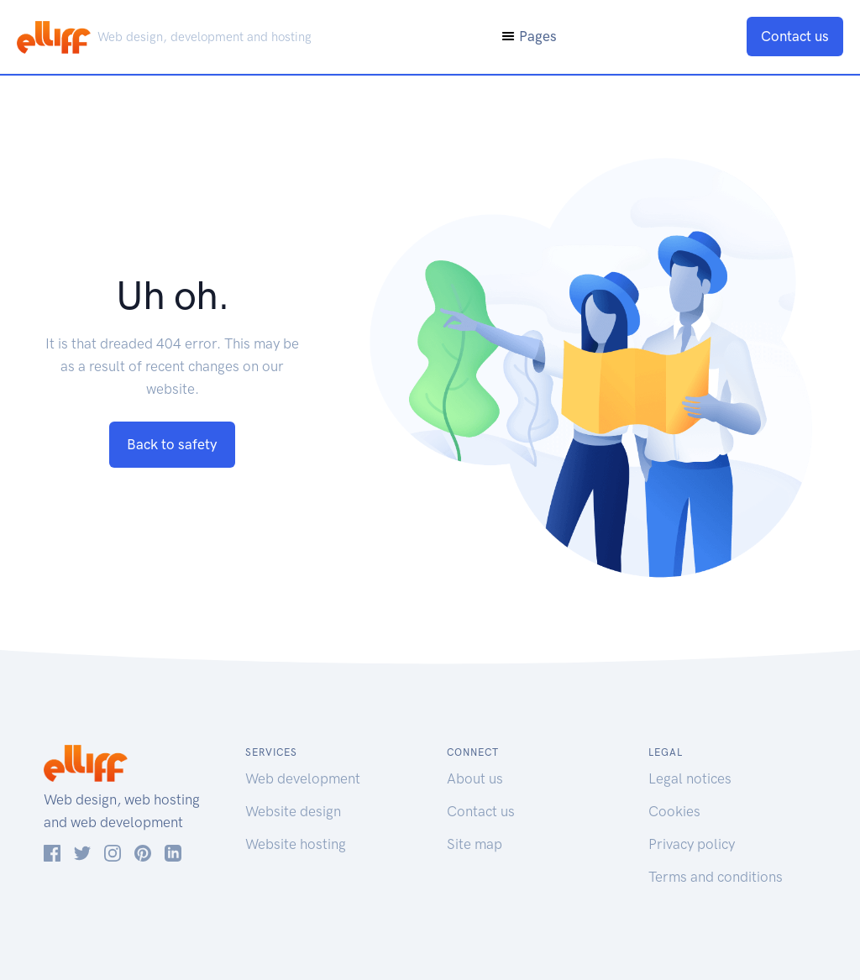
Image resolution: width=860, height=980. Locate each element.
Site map (474, 844)
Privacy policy (691, 844)
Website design (293, 811)
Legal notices (690, 778)
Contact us (795, 36)
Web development (302, 778)
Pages (529, 36)
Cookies (674, 811)
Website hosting (295, 844)
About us (475, 778)
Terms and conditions (715, 876)
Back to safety (172, 444)
